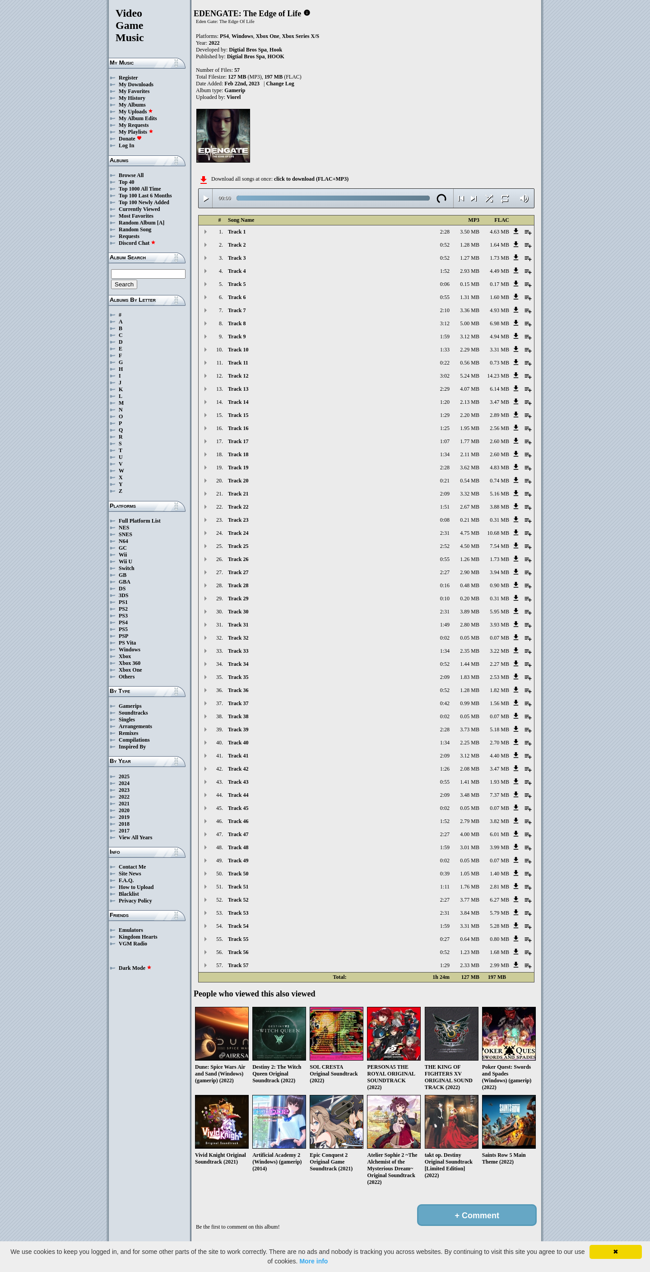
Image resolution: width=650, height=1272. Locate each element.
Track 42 (238, 769)
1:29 (445, 415)
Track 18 (238, 454)
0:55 (445, 297)
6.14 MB (499, 389)
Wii (123, 555)
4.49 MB (499, 271)
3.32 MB (469, 494)
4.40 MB (499, 756)
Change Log (280, 83)
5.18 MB (499, 729)
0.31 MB (499, 520)
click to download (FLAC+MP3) (311, 179)
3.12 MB (469, 336)
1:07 (445, 441)
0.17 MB (499, 284)
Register (128, 78)
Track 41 (238, 756)
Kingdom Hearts (138, 937)
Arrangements (135, 726)
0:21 (445, 480)
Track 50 (238, 873)
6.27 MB (499, 900)
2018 (124, 824)
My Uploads (136, 111)
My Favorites (134, 91)
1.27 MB (469, 258)
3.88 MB (499, 507)
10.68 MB (498, 533)
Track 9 (237, 336)
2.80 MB (469, 625)
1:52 (445, 271)
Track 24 (238, 533)
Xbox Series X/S (301, 36)
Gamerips (130, 706)
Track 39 (238, 729)
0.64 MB (469, 939)
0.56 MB (469, 363)
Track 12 (238, 376)
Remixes (128, 733)
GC (123, 548)
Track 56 (238, 952)
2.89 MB (499, 415)
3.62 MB (469, 467)
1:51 (445, 507)
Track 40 (238, 742)
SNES (125, 534)
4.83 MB (499, 467)
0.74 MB (499, 480)
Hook (275, 50)
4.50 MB (469, 546)
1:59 (445, 336)
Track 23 (238, 520)
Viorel (234, 97)
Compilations (134, 740)
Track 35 (238, 677)
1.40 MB (499, 873)
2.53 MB (499, 677)
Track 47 (238, 834)
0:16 (445, 585)
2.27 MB (499, 664)
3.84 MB (469, 913)
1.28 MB (469, 245)
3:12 (445, 323)
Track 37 (238, 703)
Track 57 (238, 965)
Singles (127, 719)
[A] (161, 223)
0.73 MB (499, 363)
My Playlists (136, 132)
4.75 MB (469, 533)
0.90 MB (499, 585)
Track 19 (238, 467)
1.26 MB (469, 559)
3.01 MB (469, 847)
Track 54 (238, 926)
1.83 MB (469, 677)
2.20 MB (469, 415)
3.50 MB (469, 232)
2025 (124, 776)
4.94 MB (499, 336)
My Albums (132, 105)
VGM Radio (133, 943)
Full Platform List (140, 521)
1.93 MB (499, 782)
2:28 (445, 232)
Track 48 (238, 847)
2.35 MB (469, 651)
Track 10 (238, 349)
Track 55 (238, 939)
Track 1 (237, 232)
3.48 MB (469, 795)
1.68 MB (499, 952)
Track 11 (238, 363)
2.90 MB (469, 572)
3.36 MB (469, 310)
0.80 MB (499, 939)
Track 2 (237, 245)
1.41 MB (469, 782)
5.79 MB (499, 913)
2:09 (445, 494)
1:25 (445, 428)
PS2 (123, 609)
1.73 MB (499, 258)
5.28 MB (499, 926)
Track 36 (238, 690)
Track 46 (238, 821)
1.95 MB (469, 428)
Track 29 (238, 598)
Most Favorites (136, 216)
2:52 (445, 546)
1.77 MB (469, 441)
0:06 (445, 284)
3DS (123, 595)
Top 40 (127, 182)
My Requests (134, 125)
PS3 (123, 616)
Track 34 (238, 664)
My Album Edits (138, 118)
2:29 (445, 389)
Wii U (125, 561)
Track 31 (238, 625)
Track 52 (238, 900)
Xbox (125, 656)
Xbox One (130, 670)
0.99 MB (469, 703)
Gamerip (234, 90)
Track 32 (238, 638)
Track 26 (238, 559)
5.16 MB (499, 494)
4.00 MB (469, 834)
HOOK (275, 56)
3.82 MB (499, 821)
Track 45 (238, 808)
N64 (123, 541)
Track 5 (237, 284)
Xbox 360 (129, 663)
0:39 (445, 873)
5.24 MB (469, 376)
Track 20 (238, 480)
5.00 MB (469, 323)
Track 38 (238, 716)
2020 (124, 810)
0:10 (445, 598)
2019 (124, 817)
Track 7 (237, 310)
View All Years (135, 837)
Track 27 (238, 572)
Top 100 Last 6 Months (145, 195)
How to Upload (136, 887)
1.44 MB (469, 664)
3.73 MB (469, 729)
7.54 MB (499, 546)
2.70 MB (499, 742)
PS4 (123, 622)
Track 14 (238, 402)
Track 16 (238, 428)
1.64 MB (499, 245)
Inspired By (132, 747)
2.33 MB (469, 965)
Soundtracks (133, 713)
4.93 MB (499, 310)
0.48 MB (469, 585)
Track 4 (237, 271)
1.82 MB (499, 690)
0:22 (445, 363)
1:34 (445, 454)
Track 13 (238, 389)
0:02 (445, 638)
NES (124, 527)
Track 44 (238, 795)
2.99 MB (499, 965)
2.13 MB (469, 402)
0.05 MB (469, 638)
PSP (123, 636)
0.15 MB (469, 284)
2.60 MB (499, 441)
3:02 (445, 376)
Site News (130, 873)
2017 (124, 831)
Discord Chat (137, 243)
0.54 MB (469, 480)
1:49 (445, 625)
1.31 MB (469, 297)
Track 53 (238, 913)
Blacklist (129, 894)
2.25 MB (469, 742)
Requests (129, 236)
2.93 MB (469, 271)
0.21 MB (469, 520)
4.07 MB (469, 389)
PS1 (123, 602)
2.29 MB (469, 349)
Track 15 (238, 415)
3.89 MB (469, 611)
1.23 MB (469, 952)
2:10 (445, 310)
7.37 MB (499, 795)
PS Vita (127, 643)
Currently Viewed (139, 209)
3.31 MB (499, 349)
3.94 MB (499, 572)
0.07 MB (499, 638)
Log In (126, 145)
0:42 (445, 703)
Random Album (137, 223)
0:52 (445, 245)
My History (132, 98)
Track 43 (238, 782)
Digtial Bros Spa (248, 50)
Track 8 (237, 323)
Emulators (131, 930)
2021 (124, 803)
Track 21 (238, 494)
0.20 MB (469, 598)
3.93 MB (499, 625)
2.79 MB (469, 821)
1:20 (445, 402)
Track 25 (238, 546)
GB (122, 575)
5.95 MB (499, 611)
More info (313, 1261)
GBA (124, 582)
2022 (124, 797)
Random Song (135, 229)
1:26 (445, 769)
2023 (124, 790)
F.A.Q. (126, 880)
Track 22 (238, 507)
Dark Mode (135, 968)
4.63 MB (499, 232)
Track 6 (237, 297)
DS (122, 588)
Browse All (131, 175)
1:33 (445, 349)
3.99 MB (499, 847)
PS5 (123, 629)
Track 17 (238, 441)
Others (127, 676)
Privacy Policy (135, 901)
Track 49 (238, 860)
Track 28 (238, 585)
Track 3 (237, 258)
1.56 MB (499, 703)
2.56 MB (499, 428)
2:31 (445, 533)
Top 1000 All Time (140, 189)
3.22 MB (499, 651)
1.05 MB (469, 873)
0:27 (445, 939)
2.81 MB (499, 887)
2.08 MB (469, 769)
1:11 (445, 887)
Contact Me (132, 867)
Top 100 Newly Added (144, 202)
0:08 (445, 520)
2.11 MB (469, 454)
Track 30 (238, 611)
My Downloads (136, 84)
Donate (130, 139)
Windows (129, 649)
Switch (127, 568)
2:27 (445, 572)
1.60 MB (499, 297)
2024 (124, 783)
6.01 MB (499, 834)
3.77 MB (469, 900)
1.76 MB (469, 887)
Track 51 (238, 887)
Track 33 (238, 651)
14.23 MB (498, 376)
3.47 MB (499, 402)
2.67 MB (469, 507)
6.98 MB (499, 323)
